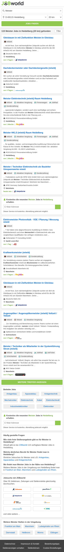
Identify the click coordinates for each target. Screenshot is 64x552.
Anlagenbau (11, 394)
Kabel (39, 400)
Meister (9, 31)
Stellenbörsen (33, 548)
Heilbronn (26, 533)
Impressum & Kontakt (30, 544)
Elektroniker (49, 406)
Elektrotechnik (27, 400)
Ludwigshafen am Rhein (45, 470)
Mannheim (26, 470)
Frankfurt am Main (13, 470)
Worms (40, 533)
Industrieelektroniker (19, 406)
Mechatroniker (10, 400)
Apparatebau (30, 394)
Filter (58, 31)
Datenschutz (10, 544)
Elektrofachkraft (53, 400)
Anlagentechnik (50, 394)
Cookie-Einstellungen (52, 548)
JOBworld (23, 445)
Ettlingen (54, 533)
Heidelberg (27, 31)
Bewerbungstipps (52, 544)
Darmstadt (10, 533)
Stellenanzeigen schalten (13, 548)
